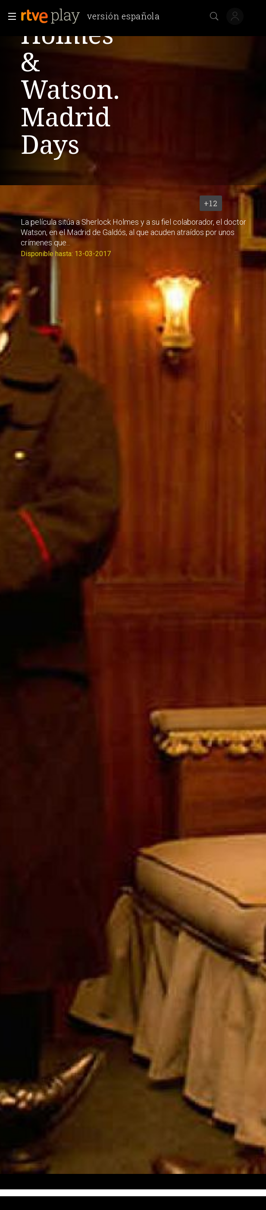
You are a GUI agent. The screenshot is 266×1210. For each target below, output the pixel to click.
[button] (9, 16)
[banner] (94, 16)
